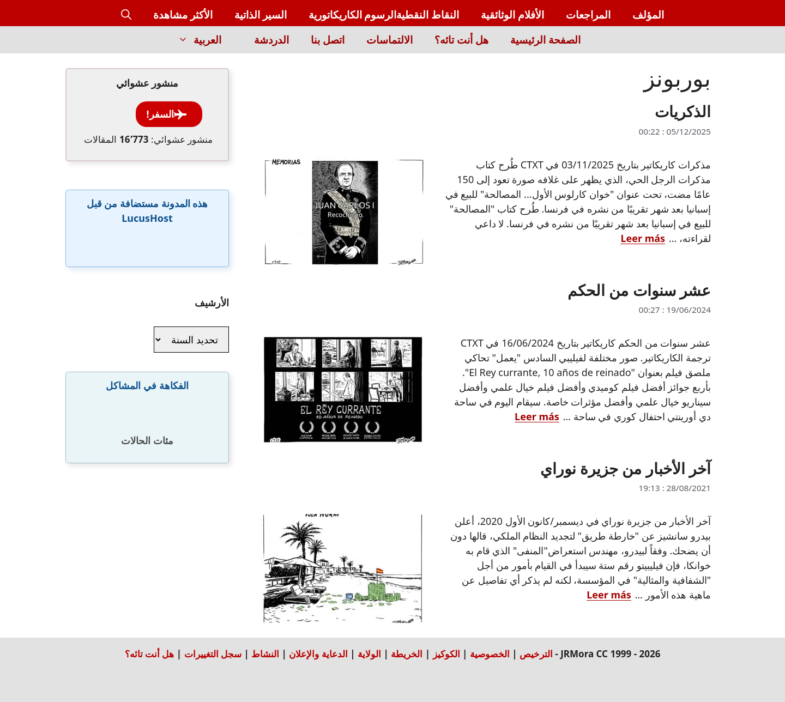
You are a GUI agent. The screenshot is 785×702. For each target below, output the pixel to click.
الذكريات (683, 111)
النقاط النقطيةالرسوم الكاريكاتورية (384, 15)
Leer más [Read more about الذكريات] (643, 238)
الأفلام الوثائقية (512, 15)
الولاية (369, 653)
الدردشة (271, 40)
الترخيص (536, 653)
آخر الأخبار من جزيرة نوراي (625, 468)
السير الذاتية (260, 15)
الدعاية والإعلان (318, 653)
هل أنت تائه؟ (461, 40)
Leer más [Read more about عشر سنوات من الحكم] (537, 416)
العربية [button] (194, 39)
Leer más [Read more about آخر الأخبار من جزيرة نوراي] (609, 594)
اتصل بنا (328, 40)
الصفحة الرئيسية (545, 40)
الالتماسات (389, 40)
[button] (126, 15)
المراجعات (588, 15)
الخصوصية (490, 653)
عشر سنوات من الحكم (639, 290)
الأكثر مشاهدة (183, 15)
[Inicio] (610, 46)
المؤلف (648, 15)
